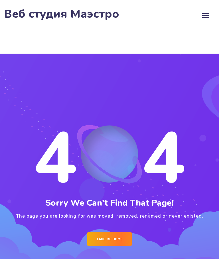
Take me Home (109, 239)
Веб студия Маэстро (61, 14)
